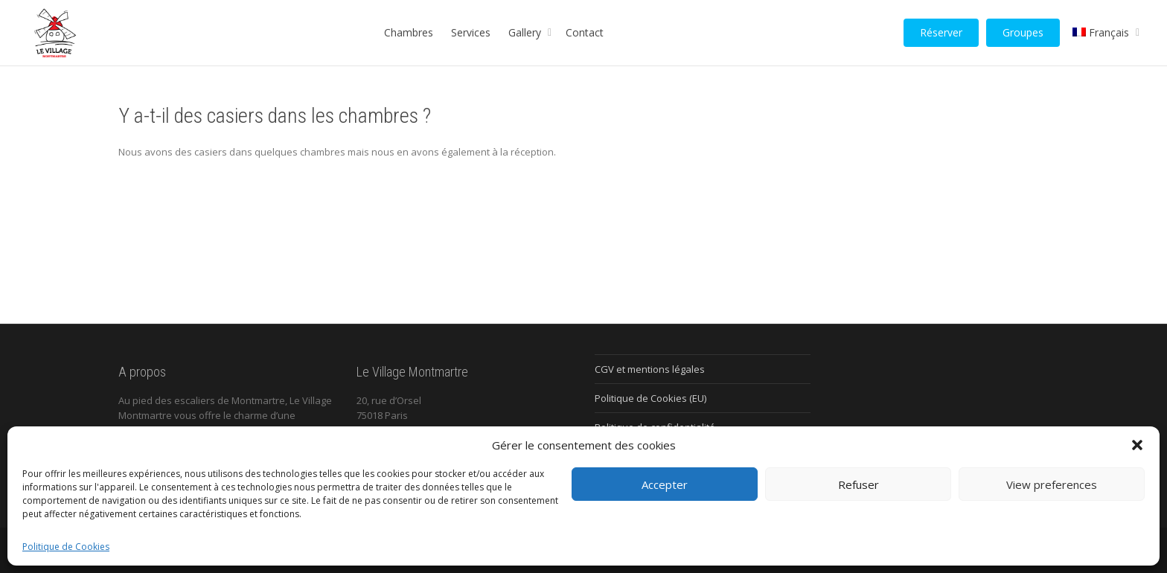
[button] (1137, 445)
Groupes (1023, 32)
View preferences (1051, 484)
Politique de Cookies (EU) (650, 398)
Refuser (858, 484)
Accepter (665, 484)
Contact (585, 32)
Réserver (941, 32)
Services (470, 32)
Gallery (526, 32)
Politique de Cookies (65, 546)
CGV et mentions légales (650, 369)
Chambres (408, 32)
